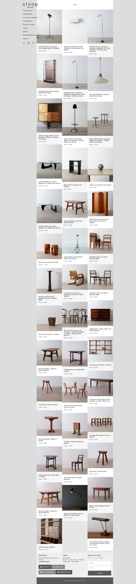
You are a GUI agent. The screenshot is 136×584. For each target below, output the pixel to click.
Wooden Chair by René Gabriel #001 (98, 293)
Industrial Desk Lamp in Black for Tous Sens (73, 514)
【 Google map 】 (44, 561)
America (41, 186)
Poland (66, 337)
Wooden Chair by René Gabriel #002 (98, 257)
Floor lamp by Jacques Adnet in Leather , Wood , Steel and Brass (74, 140)
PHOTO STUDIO (28, 24)
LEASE (25, 28)
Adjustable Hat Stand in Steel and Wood (73, 257)
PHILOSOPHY (27, 21)
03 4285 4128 (58, 567)
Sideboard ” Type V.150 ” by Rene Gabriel (100, 329)
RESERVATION (64, 572)
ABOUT (25, 38)
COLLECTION (27, 10)
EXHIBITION (27, 14)
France (66, 52)
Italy (40, 50)
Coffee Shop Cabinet (47, 547)
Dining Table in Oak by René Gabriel (73, 221)
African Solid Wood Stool (48, 262)
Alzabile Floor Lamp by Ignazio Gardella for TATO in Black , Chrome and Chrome (99, 49)
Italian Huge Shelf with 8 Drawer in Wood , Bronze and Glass (49, 137)
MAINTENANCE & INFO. (31, 35)
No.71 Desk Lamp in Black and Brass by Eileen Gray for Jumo (99, 543)
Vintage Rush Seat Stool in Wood (99, 436)
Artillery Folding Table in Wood (74, 442)
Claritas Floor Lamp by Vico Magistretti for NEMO (49, 47)
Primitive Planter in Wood (49, 334)
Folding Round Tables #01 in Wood (49, 476)
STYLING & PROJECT (30, 17)
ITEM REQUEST (48, 572)
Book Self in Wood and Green (73, 185)
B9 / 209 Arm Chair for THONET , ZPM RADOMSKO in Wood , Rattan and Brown (74, 333)
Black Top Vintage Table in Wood (100, 506)
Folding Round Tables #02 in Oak (74, 370)
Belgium (41, 549)
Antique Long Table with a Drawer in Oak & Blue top (99, 400)
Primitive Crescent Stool (48, 405)
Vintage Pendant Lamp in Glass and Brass (99, 95)
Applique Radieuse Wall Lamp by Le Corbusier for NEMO (74, 48)
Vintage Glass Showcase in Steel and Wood (49, 92)
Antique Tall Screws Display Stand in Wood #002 (47, 298)
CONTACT (45, 567)
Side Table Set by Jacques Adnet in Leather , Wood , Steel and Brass (99, 140)
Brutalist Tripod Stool (97, 471)
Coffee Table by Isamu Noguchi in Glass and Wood (49, 182)
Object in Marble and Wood (100, 185)
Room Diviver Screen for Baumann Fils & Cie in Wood (99, 221)
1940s (44, 50)
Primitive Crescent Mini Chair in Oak (73, 406)
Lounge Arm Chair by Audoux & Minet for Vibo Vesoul (73, 294)
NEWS (25, 31)
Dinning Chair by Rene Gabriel (73, 478)
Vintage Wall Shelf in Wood (100, 365)
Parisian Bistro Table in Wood (48, 440)
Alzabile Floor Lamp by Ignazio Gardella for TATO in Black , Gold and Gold (74, 94)
